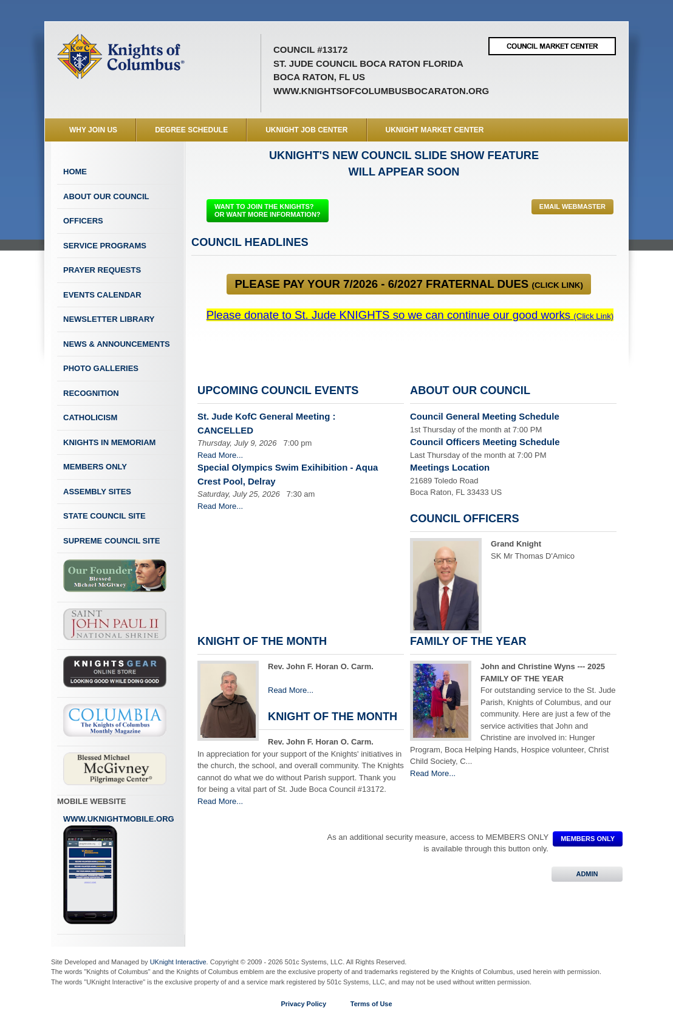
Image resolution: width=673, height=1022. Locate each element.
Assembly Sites (97, 491)
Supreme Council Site (111, 540)
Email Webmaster (572, 206)
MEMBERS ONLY (588, 838)
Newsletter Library (108, 319)
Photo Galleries (100, 368)
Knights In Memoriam (109, 442)
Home (75, 171)
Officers (83, 220)
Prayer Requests (102, 269)
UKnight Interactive (178, 962)
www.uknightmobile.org (118, 869)
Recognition (91, 393)
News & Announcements (116, 344)
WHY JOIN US (93, 130)
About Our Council (106, 196)
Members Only (95, 466)
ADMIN (587, 873)
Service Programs (104, 245)
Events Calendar (102, 294)
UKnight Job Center (306, 130)
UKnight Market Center (435, 130)
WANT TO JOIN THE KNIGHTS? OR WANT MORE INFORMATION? (267, 210)
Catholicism (90, 417)
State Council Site (104, 515)
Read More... (220, 455)
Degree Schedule (191, 130)
